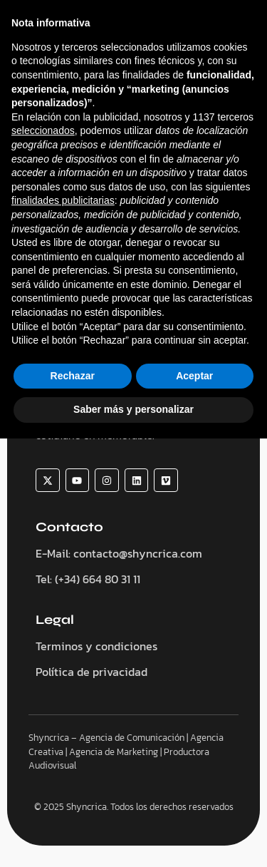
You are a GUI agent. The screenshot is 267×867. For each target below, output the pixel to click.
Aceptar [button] (194, 804)
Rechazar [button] (73, 804)
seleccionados (43, 559)
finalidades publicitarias (63, 629)
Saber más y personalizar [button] (133, 837)
